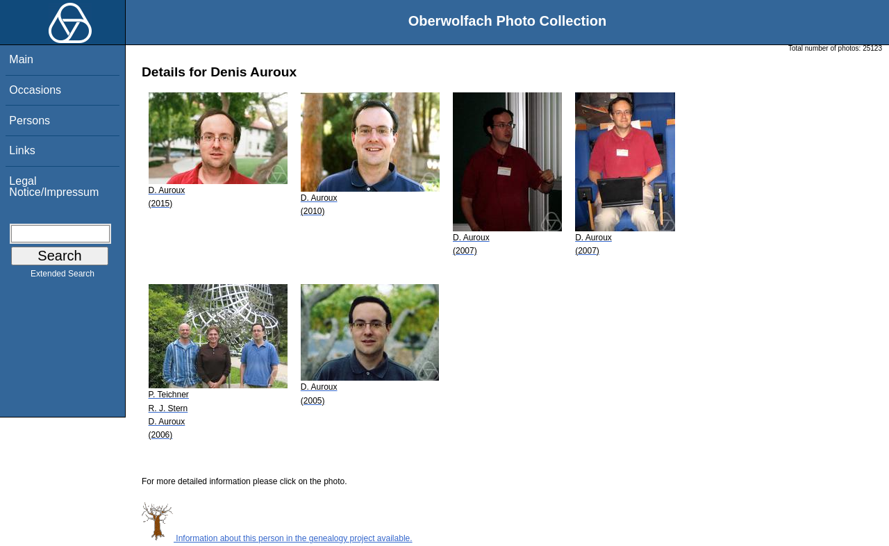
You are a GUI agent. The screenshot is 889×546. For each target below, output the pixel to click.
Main (21, 59)
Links (22, 150)
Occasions (35, 90)
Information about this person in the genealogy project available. (277, 538)
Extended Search (62, 276)
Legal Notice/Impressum (54, 186)
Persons (29, 120)
